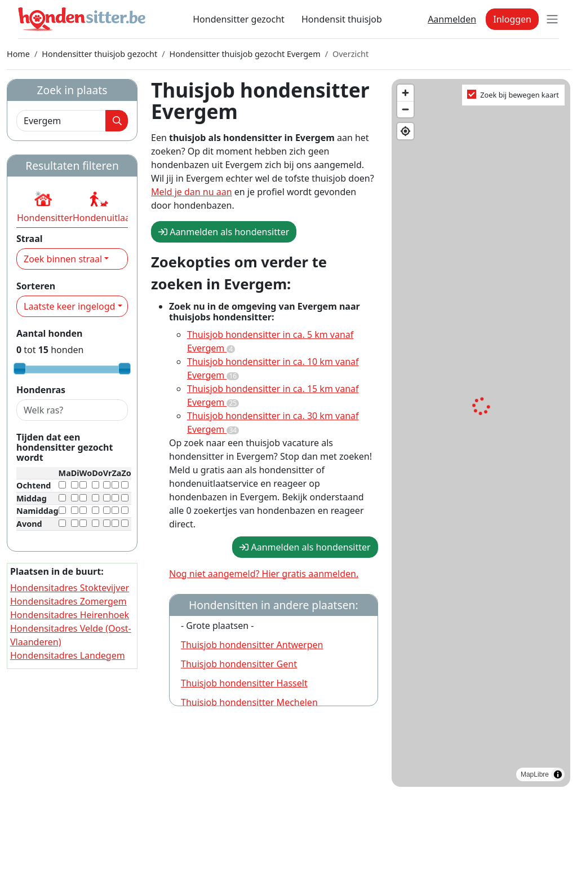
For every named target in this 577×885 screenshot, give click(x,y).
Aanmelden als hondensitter (223, 232)
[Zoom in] (405, 93)
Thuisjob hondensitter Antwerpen (252, 645)
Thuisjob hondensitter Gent (239, 664)
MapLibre (535, 774)
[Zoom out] (405, 109)
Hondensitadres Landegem (67, 655)
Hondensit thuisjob (341, 19)
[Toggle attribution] (558, 774)
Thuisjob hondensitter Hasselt (244, 683)
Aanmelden (452, 19)
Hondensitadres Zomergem (68, 601)
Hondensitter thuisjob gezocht (99, 54)
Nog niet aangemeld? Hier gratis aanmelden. (263, 573)
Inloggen (512, 19)
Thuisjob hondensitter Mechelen (249, 702)
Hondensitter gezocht (239, 19)
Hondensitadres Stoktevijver (69, 588)
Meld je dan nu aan (191, 192)
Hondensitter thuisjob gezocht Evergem (244, 54)
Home (18, 54)
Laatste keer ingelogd (69, 306)
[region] (481, 433)
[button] (43, 206)
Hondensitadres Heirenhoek (69, 615)
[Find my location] (405, 131)
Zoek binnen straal (63, 259)
